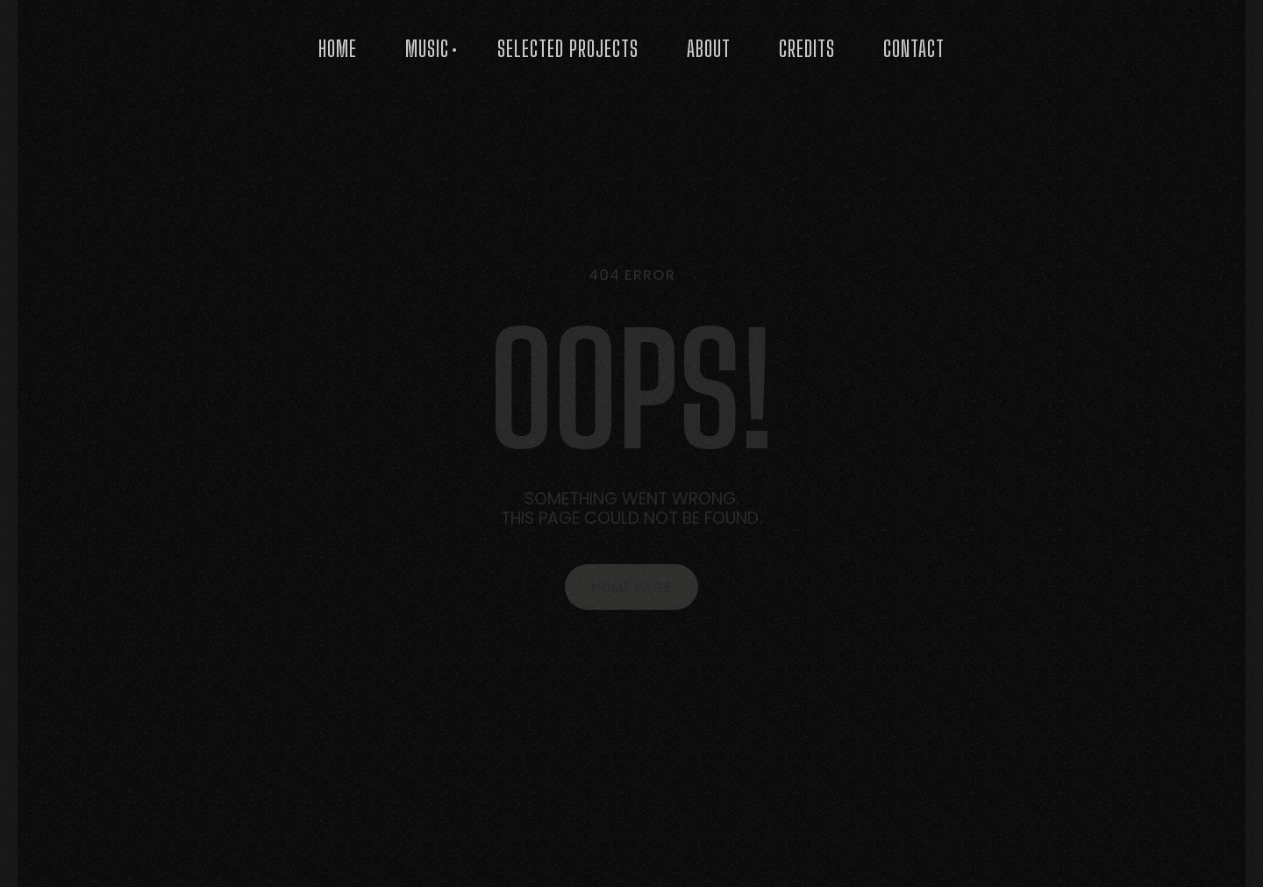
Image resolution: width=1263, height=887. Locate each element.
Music (427, 48)
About (709, 48)
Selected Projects (568, 48)
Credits (807, 48)
